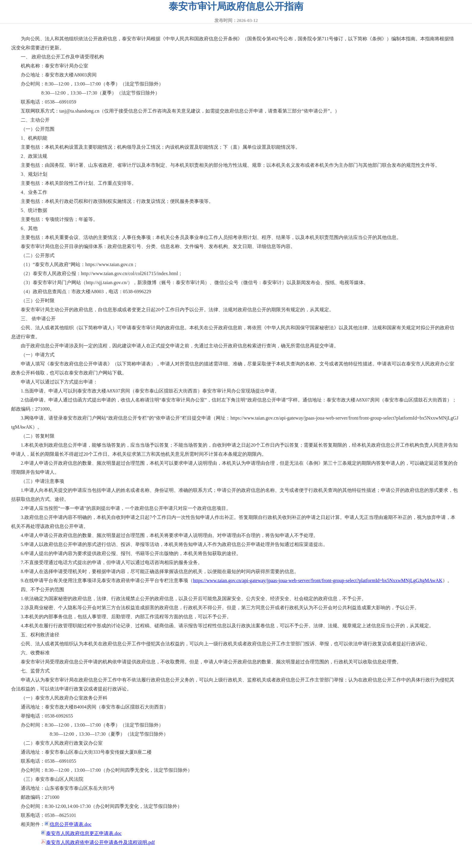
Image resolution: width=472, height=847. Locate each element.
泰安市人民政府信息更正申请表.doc (81, 833)
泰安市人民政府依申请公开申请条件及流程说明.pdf (98, 842)
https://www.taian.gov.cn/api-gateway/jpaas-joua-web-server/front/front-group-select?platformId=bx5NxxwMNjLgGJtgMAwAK (317, 580)
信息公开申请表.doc (68, 824)
